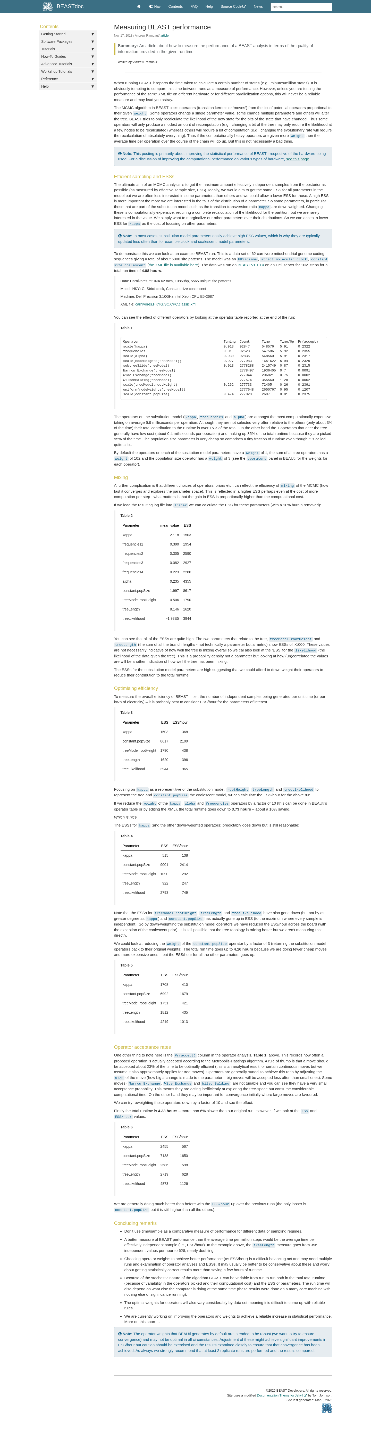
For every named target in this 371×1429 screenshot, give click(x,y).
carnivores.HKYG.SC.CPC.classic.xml (165, 304)
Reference (67, 78)
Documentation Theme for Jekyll (280, 1395)
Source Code (231, 6)
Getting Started (67, 34)
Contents (175, 6)
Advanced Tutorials (67, 64)
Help (209, 6)
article (165, 35)
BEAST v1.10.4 (251, 265)
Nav (155, 6)
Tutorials (67, 49)
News (258, 6)
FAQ (194, 6)
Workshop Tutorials (67, 71)
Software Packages (67, 41)
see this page (297, 159)
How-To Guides (67, 56)
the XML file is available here (173, 265)
